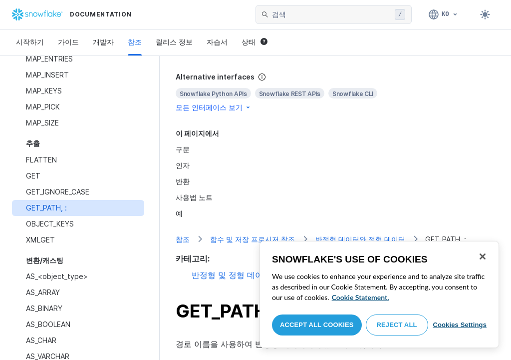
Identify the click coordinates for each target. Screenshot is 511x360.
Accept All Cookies (317, 324)
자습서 (217, 42)
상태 (254, 42)
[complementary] (335, 92)
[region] (379, 294)
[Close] (483, 257)
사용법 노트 (194, 197)
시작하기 (30, 42)
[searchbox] (331, 15)
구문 (183, 149)
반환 (183, 181)
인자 (183, 165)
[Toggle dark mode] (485, 14)
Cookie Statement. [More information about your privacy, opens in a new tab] (360, 297)
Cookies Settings (460, 324)
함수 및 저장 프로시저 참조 (252, 239)
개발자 (103, 42)
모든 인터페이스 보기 (214, 107)
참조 (135, 42)
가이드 (68, 42)
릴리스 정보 (174, 42)
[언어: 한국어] (443, 14)
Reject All (397, 324)
